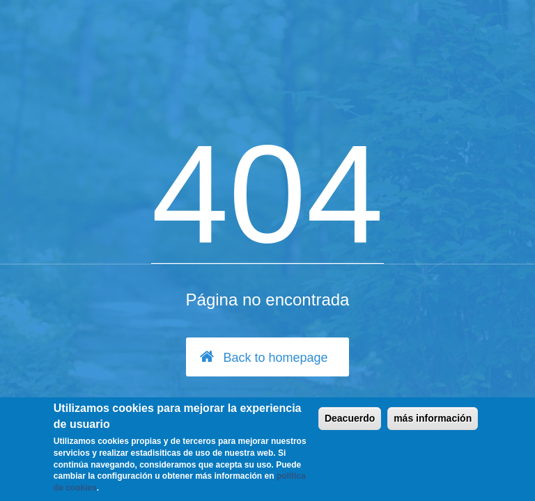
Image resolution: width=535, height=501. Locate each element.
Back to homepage (263, 357)
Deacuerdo (350, 418)
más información (433, 418)
